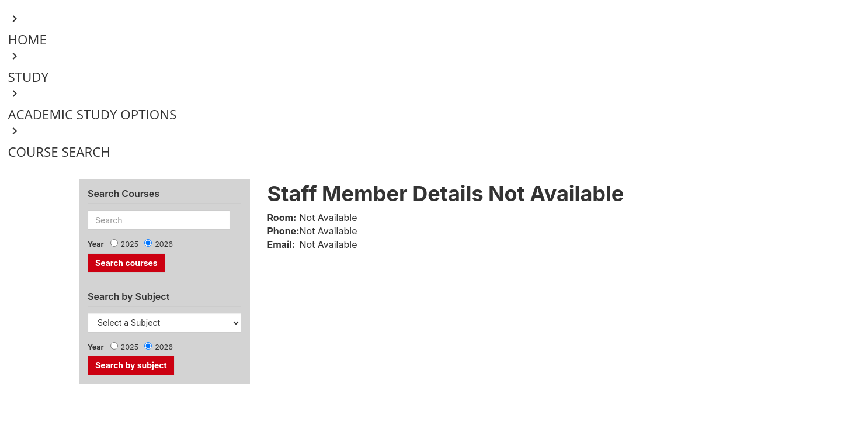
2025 (130, 244)
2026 (164, 244)
